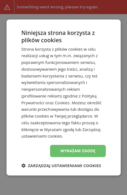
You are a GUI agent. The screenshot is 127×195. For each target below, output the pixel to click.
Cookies (62, 102)
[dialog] (63, 98)
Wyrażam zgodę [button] (77, 150)
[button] (61, 165)
